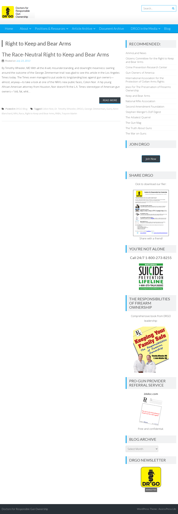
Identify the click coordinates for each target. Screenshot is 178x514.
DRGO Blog (21, 108)
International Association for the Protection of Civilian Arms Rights (145, 79)
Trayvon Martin (69, 113)
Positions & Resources (50, 28)
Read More (110, 100)
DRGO (80, 108)
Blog (167, 28)
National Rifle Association (140, 101)
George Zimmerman (94, 108)
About (24, 28)
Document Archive (111, 28)
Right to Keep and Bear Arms (39, 113)
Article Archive (82, 28)
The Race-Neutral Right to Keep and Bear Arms (55, 54)
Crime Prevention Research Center (146, 67)
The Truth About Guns (139, 128)
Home (9, 28)
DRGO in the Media (144, 28)
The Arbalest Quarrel (138, 117)
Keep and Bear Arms (138, 95)
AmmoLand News (136, 53)
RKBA (58, 113)
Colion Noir (48, 108)
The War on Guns (136, 133)
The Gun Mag (133, 122)
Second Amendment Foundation (145, 106)
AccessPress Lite (167, 508)
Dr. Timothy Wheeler (65, 108)
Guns (109, 108)
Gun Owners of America (140, 72)
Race (21, 113)
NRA (15, 113)
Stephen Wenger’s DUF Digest (143, 112)
